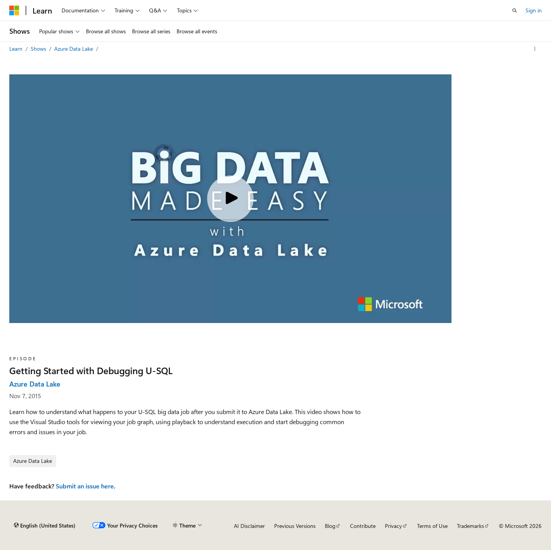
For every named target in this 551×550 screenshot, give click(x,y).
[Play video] (230, 198)
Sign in (533, 10)
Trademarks (470, 525)
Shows (39, 48)
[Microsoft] (14, 10)
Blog (330, 525)
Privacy (393, 525)
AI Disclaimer (249, 525)
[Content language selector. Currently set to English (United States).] (44, 525)
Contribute (363, 525)
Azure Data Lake (74, 48)
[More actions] (535, 49)
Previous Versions (295, 525)
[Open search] (514, 10)
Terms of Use (432, 525)
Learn (16, 48)
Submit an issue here (85, 486)
